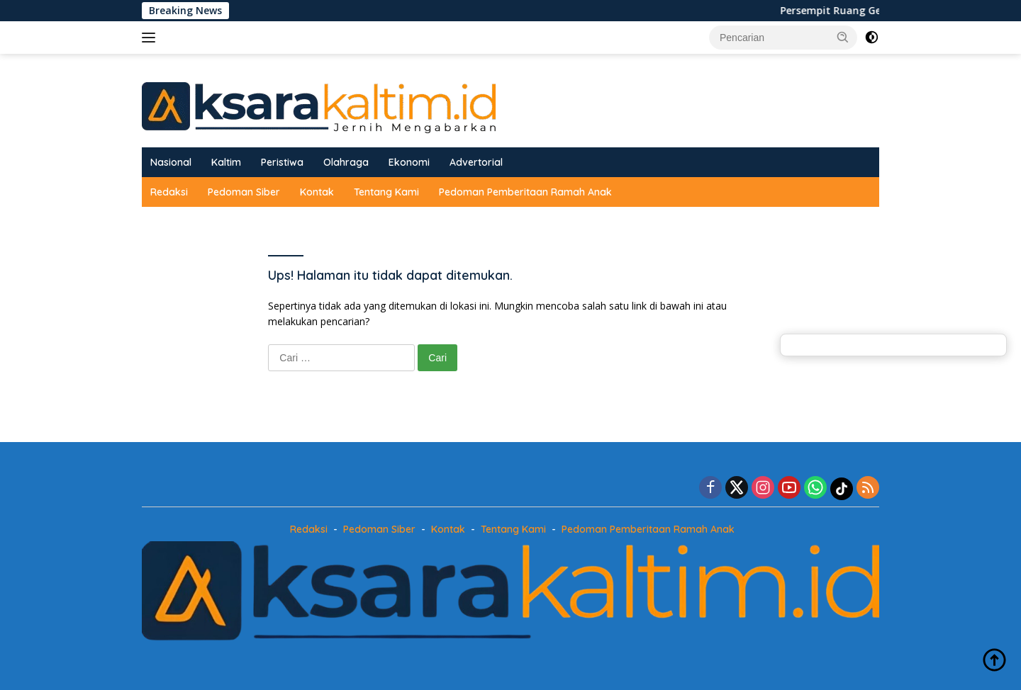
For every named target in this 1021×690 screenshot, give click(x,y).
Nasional (170, 162)
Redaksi (169, 192)
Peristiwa (282, 162)
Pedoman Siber (244, 192)
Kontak (317, 192)
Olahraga (346, 162)
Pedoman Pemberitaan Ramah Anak (525, 192)
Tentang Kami (386, 192)
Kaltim (226, 162)
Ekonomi (409, 162)
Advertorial (476, 162)
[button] (843, 37)
